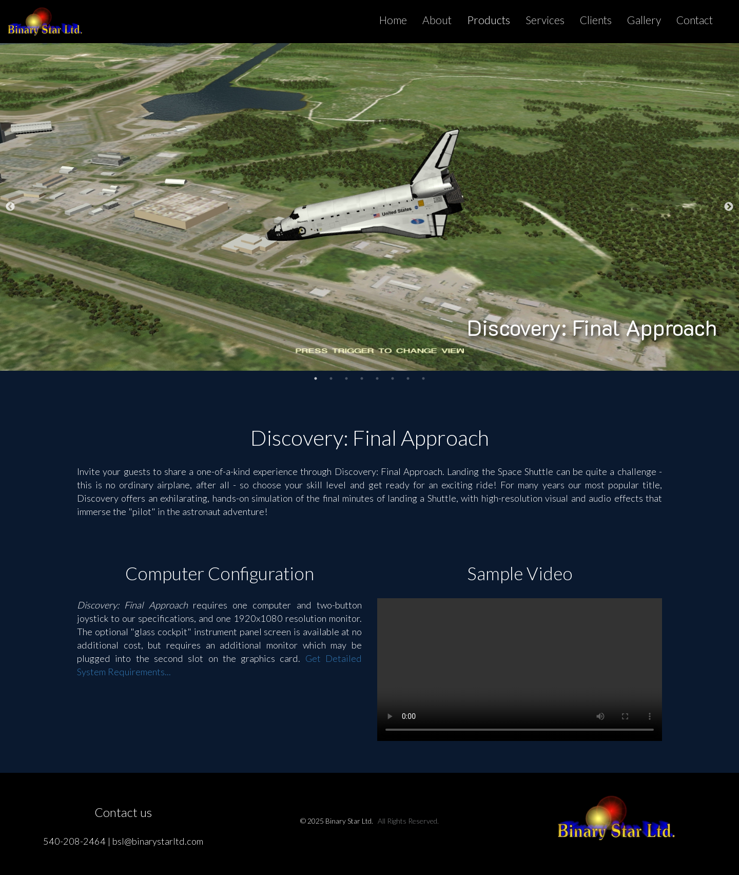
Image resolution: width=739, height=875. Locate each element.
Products (488, 19)
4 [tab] (362, 378)
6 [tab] (392, 378)
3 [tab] (346, 378)
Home (393, 19)
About (437, 19)
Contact (694, 19)
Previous (10, 207)
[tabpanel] (369, 207)
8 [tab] (423, 378)
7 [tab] (408, 378)
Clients (596, 19)
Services (545, 19)
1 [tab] (315, 378)
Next (729, 207)
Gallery (644, 19)
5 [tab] (377, 378)
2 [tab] (331, 378)
